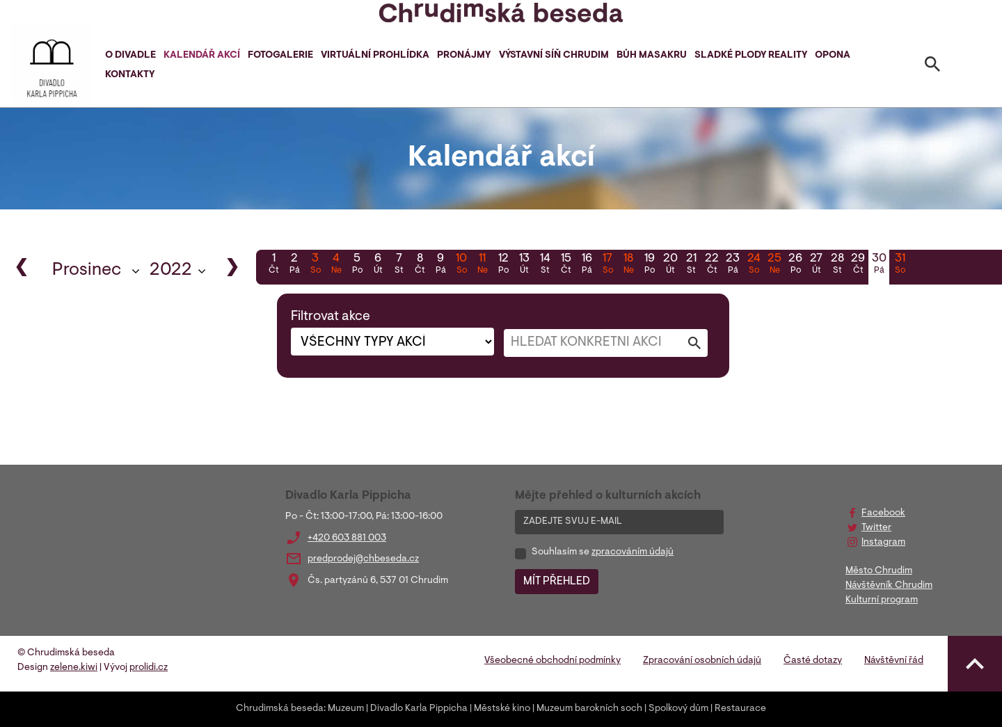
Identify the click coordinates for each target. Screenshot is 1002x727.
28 (837, 265)
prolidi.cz (148, 668)
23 (732, 265)
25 (774, 265)
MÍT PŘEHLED (556, 581)
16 (586, 265)
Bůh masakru (652, 56)
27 (816, 265)
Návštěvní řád (893, 661)
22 (711, 265)
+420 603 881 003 (347, 538)
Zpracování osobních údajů (702, 661)
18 (628, 265)
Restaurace (740, 709)
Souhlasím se (603, 552)
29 (858, 265)
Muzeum (346, 709)
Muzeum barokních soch (589, 709)
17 (607, 265)
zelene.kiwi (73, 668)
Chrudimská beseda (280, 709)
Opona (832, 56)
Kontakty (129, 75)
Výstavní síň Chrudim (554, 56)
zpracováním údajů (632, 552)
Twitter (876, 528)
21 (691, 265)
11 (482, 265)
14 (544, 265)
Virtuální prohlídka (375, 56)
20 (670, 265)
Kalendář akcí (202, 56)
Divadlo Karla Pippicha (419, 709)
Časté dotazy (813, 661)
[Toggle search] (932, 66)
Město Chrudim (878, 571)
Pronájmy (464, 56)
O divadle (130, 56)
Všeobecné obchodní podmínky (552, 661)
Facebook (883, 513)
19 (649, 265)
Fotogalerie (280, 56)
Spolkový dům (678, 709)
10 (461, 265)
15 (565, 265)
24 (753, 265)
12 (503, 265)
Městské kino (502, 709)
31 (899, 265)
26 (795, 265)
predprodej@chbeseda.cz (363, 559)
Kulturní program (881, 600)
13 (524, 265)
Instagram (883, 543)
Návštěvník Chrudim (888, 586)
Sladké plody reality (750, 56)
